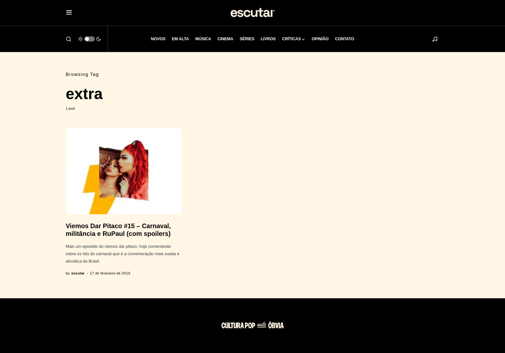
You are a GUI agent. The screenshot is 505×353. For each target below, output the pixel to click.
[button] (69, 13)
